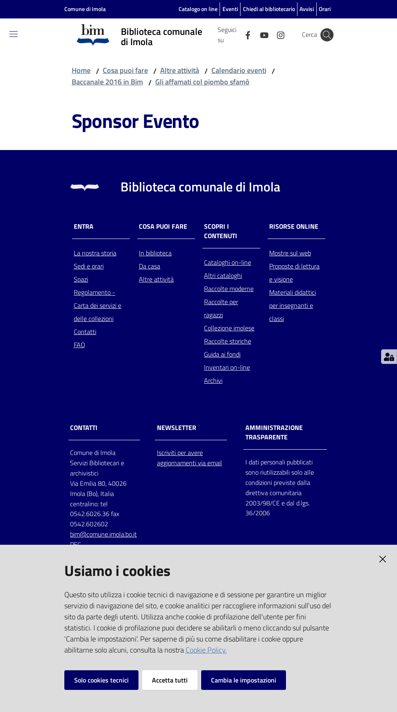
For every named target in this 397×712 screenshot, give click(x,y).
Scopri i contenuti (220, 231)
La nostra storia (95, 253)
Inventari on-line (227, 367)
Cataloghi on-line (227, 262)
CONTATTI (84, 427)
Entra (83, 226)
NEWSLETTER (176, 427)
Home (81, 70)
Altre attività (179, 70)
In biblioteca (155, 253)
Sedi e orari (89, 266)
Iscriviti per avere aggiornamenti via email (189, 458)
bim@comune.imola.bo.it (103, 534)
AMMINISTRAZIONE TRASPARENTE (274, 432)
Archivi (213, 380)
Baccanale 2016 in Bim (107, 81)
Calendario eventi (238, 70)
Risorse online (293, 226)
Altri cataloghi (223, 275)
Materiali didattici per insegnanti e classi (292, 305)
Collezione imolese (229, 328)
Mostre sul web (290, 253)
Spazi (81, 279)
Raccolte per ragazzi (221, 308)
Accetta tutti (170, 680)
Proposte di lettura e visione (294, 272)
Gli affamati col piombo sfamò (202, 81)
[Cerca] (326, 34)
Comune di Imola (85, 9)
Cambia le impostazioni (243, 680)
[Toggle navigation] (13, 34)
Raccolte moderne (229, 288)
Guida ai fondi (222, 354)
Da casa (149, 266)
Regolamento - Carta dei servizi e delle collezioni (97, 305)
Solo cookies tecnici (101, 680)
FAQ (79, 345)
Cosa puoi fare (125, 70)
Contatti (85, 332)
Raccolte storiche (227, 341)
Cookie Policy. (206, 649)
